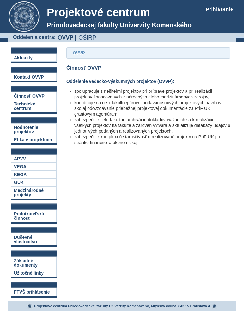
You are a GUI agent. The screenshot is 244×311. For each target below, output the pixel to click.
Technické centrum (24, 106)
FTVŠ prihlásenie (32, 292)
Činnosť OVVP (29, 95)
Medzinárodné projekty (29, 192)
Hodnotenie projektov (26, 129)
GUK (19, 182)
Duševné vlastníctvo (25, 239)
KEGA (20, 174)
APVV (20, 158)
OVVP (65, 38)
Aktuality (23, 57)
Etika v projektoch (33, 139)
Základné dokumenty (26, 263)
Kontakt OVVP (29, 76)
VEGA (20, 166)
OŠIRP (87, 38)
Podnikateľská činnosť (29, 216)
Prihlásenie (219, 9)
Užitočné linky (29, 273)
